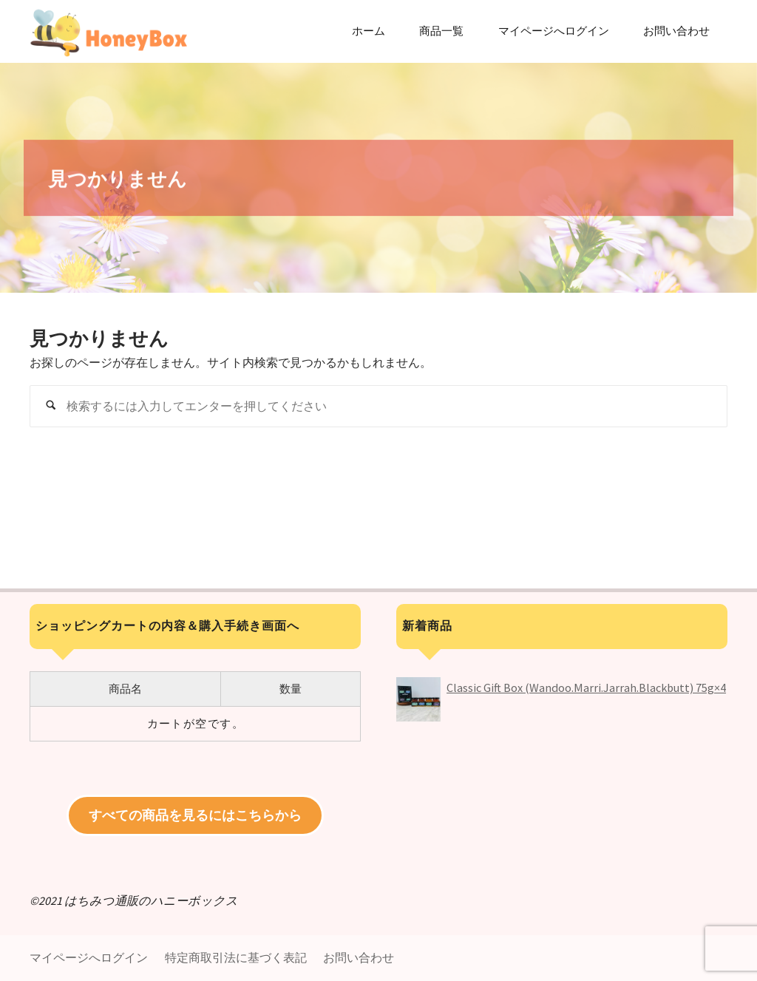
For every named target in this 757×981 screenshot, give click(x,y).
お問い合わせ (358, 957)
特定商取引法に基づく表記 (236, 957)
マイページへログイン (89, 957)
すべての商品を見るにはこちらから (195, 815)
